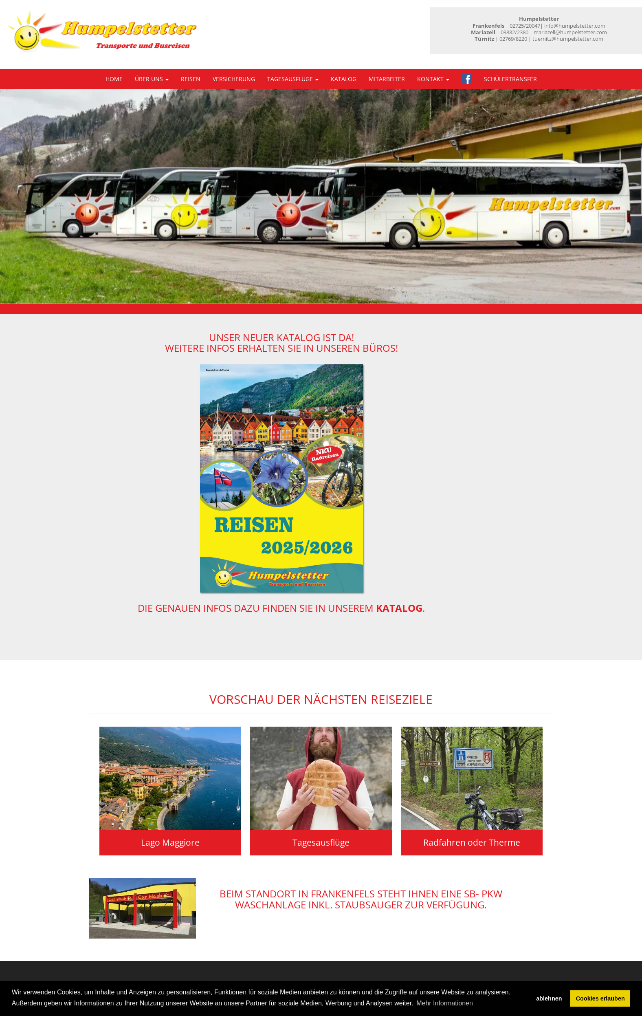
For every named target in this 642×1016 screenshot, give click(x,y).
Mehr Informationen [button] (444, 1003)
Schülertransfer (510, 79)
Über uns (152, 79)
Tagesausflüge (293, 79)
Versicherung (234, 79)
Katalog (343, 79)
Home (114, 79)
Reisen (190, 79)
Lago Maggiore (170, 842)
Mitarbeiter (387, 79)
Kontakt (433, 79)
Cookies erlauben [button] (600, 998)
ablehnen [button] (549, 998)
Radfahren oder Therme (471, 842)
